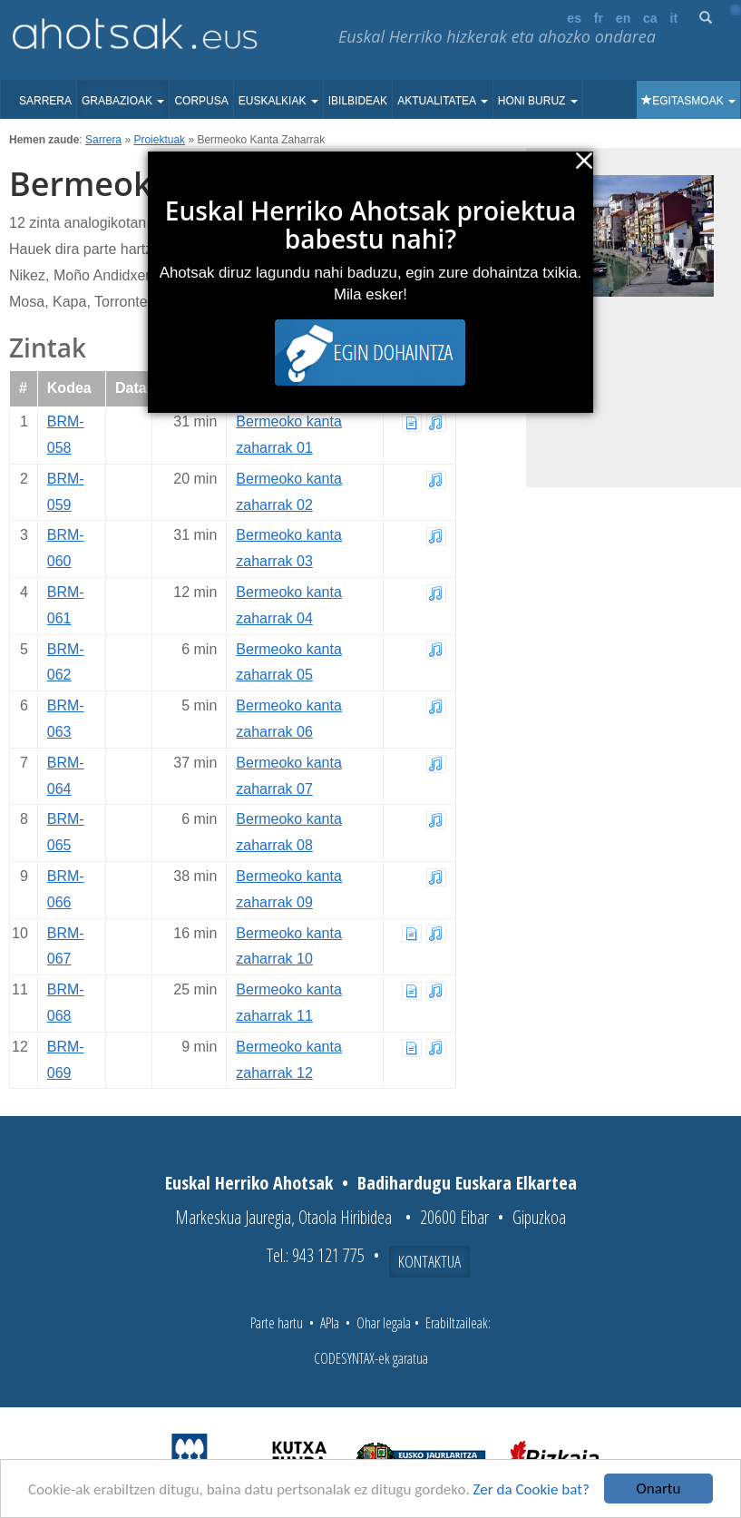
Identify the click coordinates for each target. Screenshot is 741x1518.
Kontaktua (429, 1261)
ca (650, 18)
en (623, 18)
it (674, 18)
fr (598, 18)
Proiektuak (159, 139)
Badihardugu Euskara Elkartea (467, 1182)
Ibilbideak (357, 100)
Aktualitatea (442, 100)
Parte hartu (276, 1323)
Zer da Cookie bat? (531, 1489)
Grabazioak (123, 100)
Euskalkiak (278, 100)
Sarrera (45, 100)
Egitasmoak (688, 100)
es (574, 18)
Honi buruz (538, 100)
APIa (329, 1323)
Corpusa (201, 100)
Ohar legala (383, 1323)
